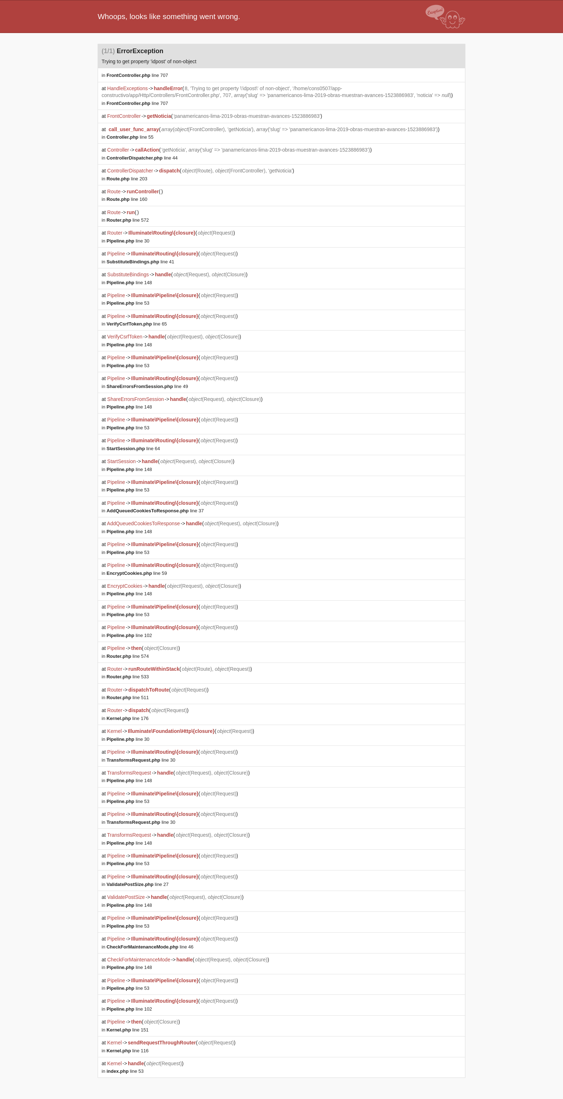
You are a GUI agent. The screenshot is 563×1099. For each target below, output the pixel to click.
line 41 (141, 261)
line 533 (128, 676)
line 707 (137, 75)
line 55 (130, 137)
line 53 (128, 303)
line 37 (155, 510)
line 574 (128, 656)
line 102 (129, 635)
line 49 (147, 386)
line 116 (128, 1050)
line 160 (127, 199)
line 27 (138, 884)
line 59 (137, 573)
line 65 (137, 324)
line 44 (142, 158)
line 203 (127, 178)
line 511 (128, 697)
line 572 (128, 220)
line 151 (128, 1030)
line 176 (128, 718)
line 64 (133, 448)
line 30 (128, 241)
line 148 (129, 282)
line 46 (150, 947)
